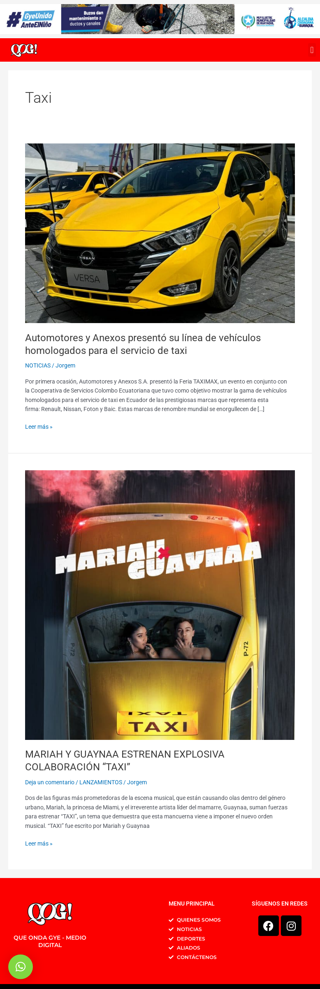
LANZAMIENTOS (100, 782)
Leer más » (39, 426)
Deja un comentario (49, 782)
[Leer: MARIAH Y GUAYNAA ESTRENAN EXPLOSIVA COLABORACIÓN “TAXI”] (160, 604)
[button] (312, 50)
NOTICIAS (38, 365)
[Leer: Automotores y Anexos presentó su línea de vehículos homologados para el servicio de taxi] (160, 232)
